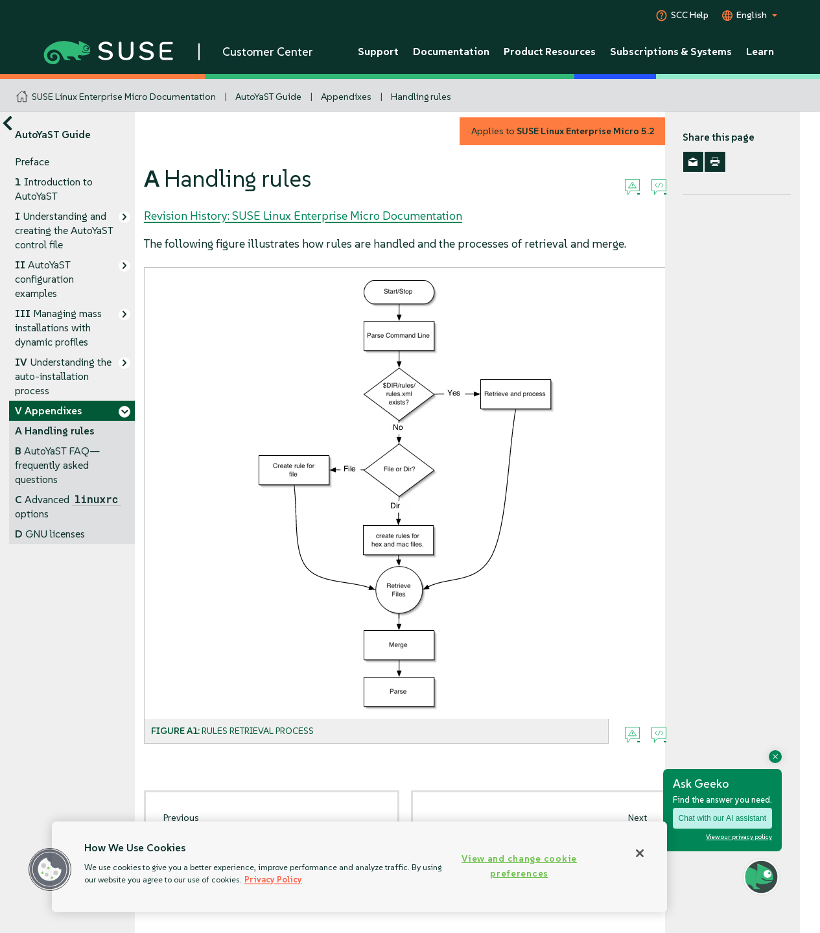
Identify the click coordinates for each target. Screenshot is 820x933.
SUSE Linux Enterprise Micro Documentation (124, 96)
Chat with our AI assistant (722, 818)
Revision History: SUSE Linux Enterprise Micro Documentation (303, 215)
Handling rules (421, 96)
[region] (359, 866)
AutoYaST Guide (268, 96)
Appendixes (346, 96)
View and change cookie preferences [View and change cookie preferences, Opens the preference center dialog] (519, 866)
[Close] (640, 853)
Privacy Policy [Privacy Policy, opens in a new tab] (273, 879)
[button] (50, 869)
